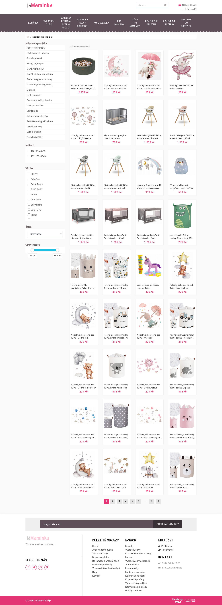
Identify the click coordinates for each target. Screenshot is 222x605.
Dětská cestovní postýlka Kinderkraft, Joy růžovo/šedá (82, 237)
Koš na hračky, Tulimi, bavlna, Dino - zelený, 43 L (181, 236)
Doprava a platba (100, 557)
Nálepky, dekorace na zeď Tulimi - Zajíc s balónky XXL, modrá (83, 436)
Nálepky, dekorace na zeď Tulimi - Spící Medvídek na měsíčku (82, 486)
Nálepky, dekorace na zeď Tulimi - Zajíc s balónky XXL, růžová (149, 436)
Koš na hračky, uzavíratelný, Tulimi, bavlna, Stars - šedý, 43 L (116, 436)
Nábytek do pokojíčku (42, 37)
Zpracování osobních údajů (106, 568)
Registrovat (165, 549)
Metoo (32, 214)
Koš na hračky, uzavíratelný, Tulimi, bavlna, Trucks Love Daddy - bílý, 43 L (182, 337)
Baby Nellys (35, 204)
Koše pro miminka (35, 105)
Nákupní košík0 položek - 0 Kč (188, 7)
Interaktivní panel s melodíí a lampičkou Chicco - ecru (149, 186)
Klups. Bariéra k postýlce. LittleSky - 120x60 (115, 137)
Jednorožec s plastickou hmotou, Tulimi (148, 286)
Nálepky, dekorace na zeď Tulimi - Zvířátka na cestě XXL (115, 486)
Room (32, 194)
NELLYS (33, 174)
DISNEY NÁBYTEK (35, 69)
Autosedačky (101, 23)
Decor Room (35, 184)
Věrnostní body (100, 553)
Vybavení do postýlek (186, 22)
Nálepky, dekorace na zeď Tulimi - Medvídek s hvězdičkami (82, 337)
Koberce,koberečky (36, 48)
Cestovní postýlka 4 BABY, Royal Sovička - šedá (148, 236)
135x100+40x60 (37, 156)
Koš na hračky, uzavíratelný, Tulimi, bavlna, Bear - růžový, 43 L (182, 436)
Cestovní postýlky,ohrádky (39, 100)
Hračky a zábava (133, 590)
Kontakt (96, 575)
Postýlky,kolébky (35, 137)
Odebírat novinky (167, 524)
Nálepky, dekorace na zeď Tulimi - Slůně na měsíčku (115, 87)
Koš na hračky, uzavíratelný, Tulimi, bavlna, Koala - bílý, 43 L (116, 387)
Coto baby (34, 199)
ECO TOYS (34, 209)
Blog (94, 572)
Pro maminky (119, 23)
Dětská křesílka (34, 132)
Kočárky (33, 23)
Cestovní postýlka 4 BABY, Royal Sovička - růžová (115, 236)
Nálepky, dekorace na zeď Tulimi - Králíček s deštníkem (148, 337)
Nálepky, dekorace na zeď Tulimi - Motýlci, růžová (148, 386)
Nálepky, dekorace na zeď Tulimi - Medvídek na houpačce (181, 287)
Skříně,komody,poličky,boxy (40, 121)
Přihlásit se (165, 546)
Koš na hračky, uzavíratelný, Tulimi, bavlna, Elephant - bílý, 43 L (182, 387)
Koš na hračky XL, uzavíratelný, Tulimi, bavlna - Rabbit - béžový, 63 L (83, 287)
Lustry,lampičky (34, 95)
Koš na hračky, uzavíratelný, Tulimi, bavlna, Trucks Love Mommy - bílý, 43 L (116, 337)
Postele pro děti (34, 58)
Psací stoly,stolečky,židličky (40, 84)
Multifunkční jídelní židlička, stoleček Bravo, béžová (149, 137)
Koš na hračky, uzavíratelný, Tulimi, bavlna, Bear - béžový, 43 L (182, 486)
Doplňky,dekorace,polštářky (40, 74)
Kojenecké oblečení (151, 23)
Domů (95, 546)
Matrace (31, 90)
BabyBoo (34, 179)
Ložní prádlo (32, 111)
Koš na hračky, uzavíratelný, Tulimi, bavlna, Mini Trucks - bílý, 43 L (116, 287)
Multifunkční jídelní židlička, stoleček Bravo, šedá (83, 186)
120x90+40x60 (36, 151)
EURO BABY (35, 189)
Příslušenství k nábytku (38, 53)
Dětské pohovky (34, 126)
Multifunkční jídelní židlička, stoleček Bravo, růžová (182, 137)
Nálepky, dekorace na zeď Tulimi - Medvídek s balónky (83, 386)
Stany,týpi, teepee (35, 63)
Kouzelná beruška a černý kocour (65, 23)
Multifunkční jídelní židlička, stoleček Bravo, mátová (116, 186)
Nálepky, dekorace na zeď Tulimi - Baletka (181, 87)
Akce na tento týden (102, 549)
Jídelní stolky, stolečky (37, 116)
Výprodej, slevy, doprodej (82, 22)
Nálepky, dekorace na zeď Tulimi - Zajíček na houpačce (148, 486)
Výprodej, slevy (49, 23)
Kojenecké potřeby (169, 23)
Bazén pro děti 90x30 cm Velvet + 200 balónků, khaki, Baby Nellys (83, 87)
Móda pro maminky (135, 22)
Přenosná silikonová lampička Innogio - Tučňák (181, 186)
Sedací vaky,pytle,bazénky (39, 79)
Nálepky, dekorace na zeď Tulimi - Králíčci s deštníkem (149, 87)
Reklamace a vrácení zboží (105, 561)
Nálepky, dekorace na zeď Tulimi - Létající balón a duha (82, 137)
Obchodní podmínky (102, 564)
